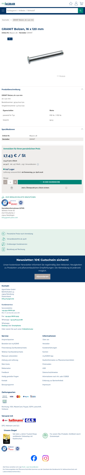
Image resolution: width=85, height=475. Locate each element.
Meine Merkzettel (71, 3)
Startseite (5, 20)
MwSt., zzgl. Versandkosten (30, 467)
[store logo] (7, 3)
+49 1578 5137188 (16, 320)
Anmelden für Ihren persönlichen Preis (21, 149)
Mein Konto (6, 364)
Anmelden (76, 3)
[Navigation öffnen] (3, 11)
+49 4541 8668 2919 (12, 316)
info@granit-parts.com (10, 217)
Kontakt (4, 380)
